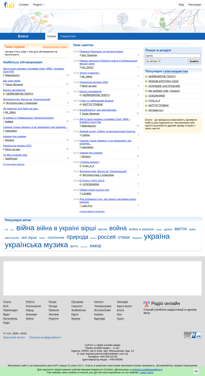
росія (93, 238)
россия (107, 237)
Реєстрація (194, 4)
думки (168, 229)
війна (25, 228)
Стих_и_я (152, 100)
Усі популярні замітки (14, 164)
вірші (88, 228)
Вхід (181, 4)
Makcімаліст (11, 75)
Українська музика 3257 (17, 145)
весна (102, 229)
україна (157, 236)
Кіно (119, 314)
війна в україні (58, 228)
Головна (23, 4)
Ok (196, 371)
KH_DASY (87, 67)
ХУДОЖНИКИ (155, 95)
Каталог (99, 301)
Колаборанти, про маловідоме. (98, 109)
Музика (75, 318)
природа (77, 237)
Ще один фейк (11, 80)
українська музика (36, 245)
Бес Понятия (88, 55)
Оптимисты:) (154, 110)
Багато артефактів (14, 90)
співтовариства (175, 71)
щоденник (84, 247)
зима (192, 229)
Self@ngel (10, 158)
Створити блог (68, 36)
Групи (120, 318)
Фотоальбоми (102, 310)
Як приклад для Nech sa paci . (21, 108)
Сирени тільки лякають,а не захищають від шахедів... (35, 127)
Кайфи (8, 121)
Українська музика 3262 (94, 82)
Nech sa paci (11, 149)
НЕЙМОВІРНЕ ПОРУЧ (160, 76)
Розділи (37, 4)
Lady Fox (86, 205)
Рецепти (54, 318)
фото (74, 246)
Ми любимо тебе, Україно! (162, 90)
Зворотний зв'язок (14, 337)
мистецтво (12, 237)
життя (180, 228)
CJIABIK (86, 193)
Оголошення (33, 306)
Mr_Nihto (9, 112)
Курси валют (124, 306)
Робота (30, 301)
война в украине (141, 229)
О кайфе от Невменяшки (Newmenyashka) (28, 117)
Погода (53, 306)
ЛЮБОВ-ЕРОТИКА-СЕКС (162, 81)
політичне (56, 237)
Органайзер (10, 318)
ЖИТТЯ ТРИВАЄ (157, 105)
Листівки (54, 314)
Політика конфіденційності (45, 337)
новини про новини (14, 136)
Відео (6, 314)
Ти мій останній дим (15, 154)
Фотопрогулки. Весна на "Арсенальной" (27, 99)
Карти (74, 314)
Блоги (120, 310)
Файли (30, 318)
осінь (42, 237)
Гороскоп (76, 306)
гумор (159, 229)
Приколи (54, 310)
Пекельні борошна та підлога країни (101, 51)
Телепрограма (102, 306)
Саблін (85, 135)
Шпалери (31, 314)
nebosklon (10, 130)
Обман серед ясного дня (94, 189)
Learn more (146, 372)
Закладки (122, 301)
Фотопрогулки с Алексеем (20, 103)
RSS (6, 306)
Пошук (53, 301)
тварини (137, 237)
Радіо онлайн (165, 303)
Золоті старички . (90, 72)
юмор (95, 245)
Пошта (7, 301)
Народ (30, 310)
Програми (77, 301)
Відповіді (99, 318)
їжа (6, 229)
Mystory (8, 140)
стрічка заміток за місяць (92, 211)
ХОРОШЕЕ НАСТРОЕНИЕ (162, 86)
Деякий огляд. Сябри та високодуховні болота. (108, 131)
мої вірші (29, 237)
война (118, 228)
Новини (98, 314)
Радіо (6, 322)
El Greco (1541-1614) (92, 180)
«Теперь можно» (90, 162)
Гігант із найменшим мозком (97, 100)
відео (12, 230)
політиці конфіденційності (147, 369)
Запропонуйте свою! (55, 46)
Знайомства (78, 310)
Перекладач (10, 310)
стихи (124, 237)
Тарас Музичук (13, 84)
